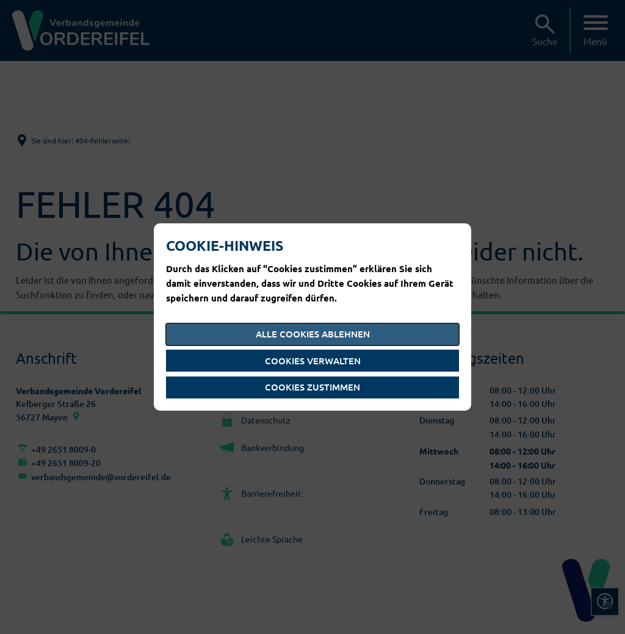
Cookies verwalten (313, 361)
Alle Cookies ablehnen (313, 334)
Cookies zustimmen (312, 387)
